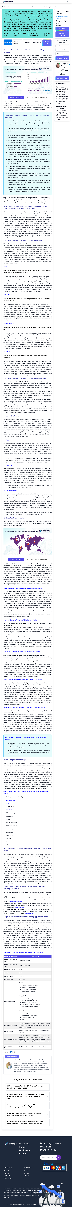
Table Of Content (15, 42)
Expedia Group (10, 799)
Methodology (37, 42)
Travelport (9, 808)
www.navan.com (29, 912)
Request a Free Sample (16, 96)
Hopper (8, 802)
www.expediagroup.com (15, 900)
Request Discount (62, 34)
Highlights (27, 42)
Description (8, 42)
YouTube (26, 1174)
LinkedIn (26, 1172)
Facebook (27, 1169)
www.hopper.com (20, 906)
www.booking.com (26, 895)
